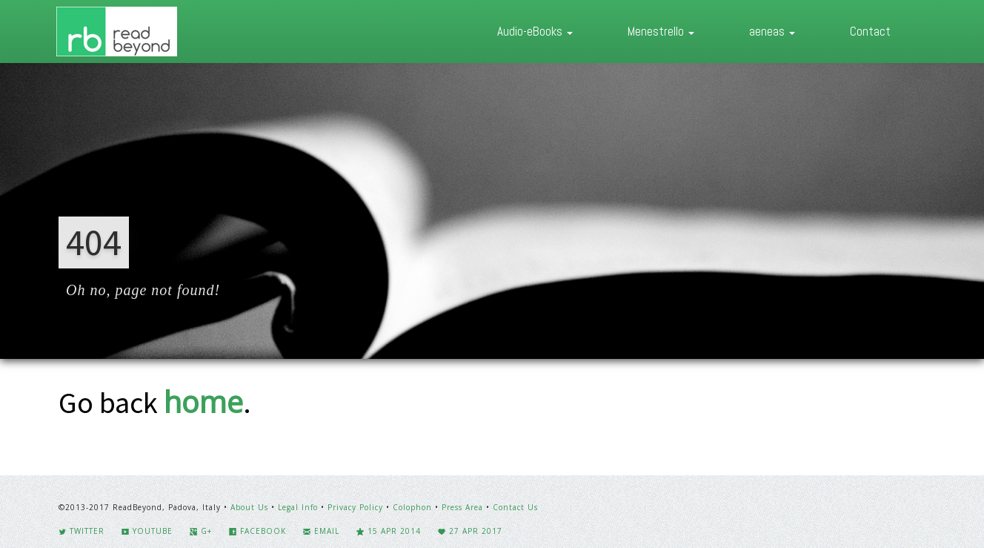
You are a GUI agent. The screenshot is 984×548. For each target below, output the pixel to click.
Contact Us (515, 507)
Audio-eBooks (535, 31)
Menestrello (661, 31)
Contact (870, 31)
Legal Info (298, 507)
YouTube (147, 531)
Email (321, 531)
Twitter (81, 531)
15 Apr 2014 (388, 531)
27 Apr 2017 (470, 531)
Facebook (257, 531)
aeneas (772, 31)
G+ (201, 531)
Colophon (412, 507)
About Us (249, 507)
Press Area (462, 507)
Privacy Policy (355, 507)
